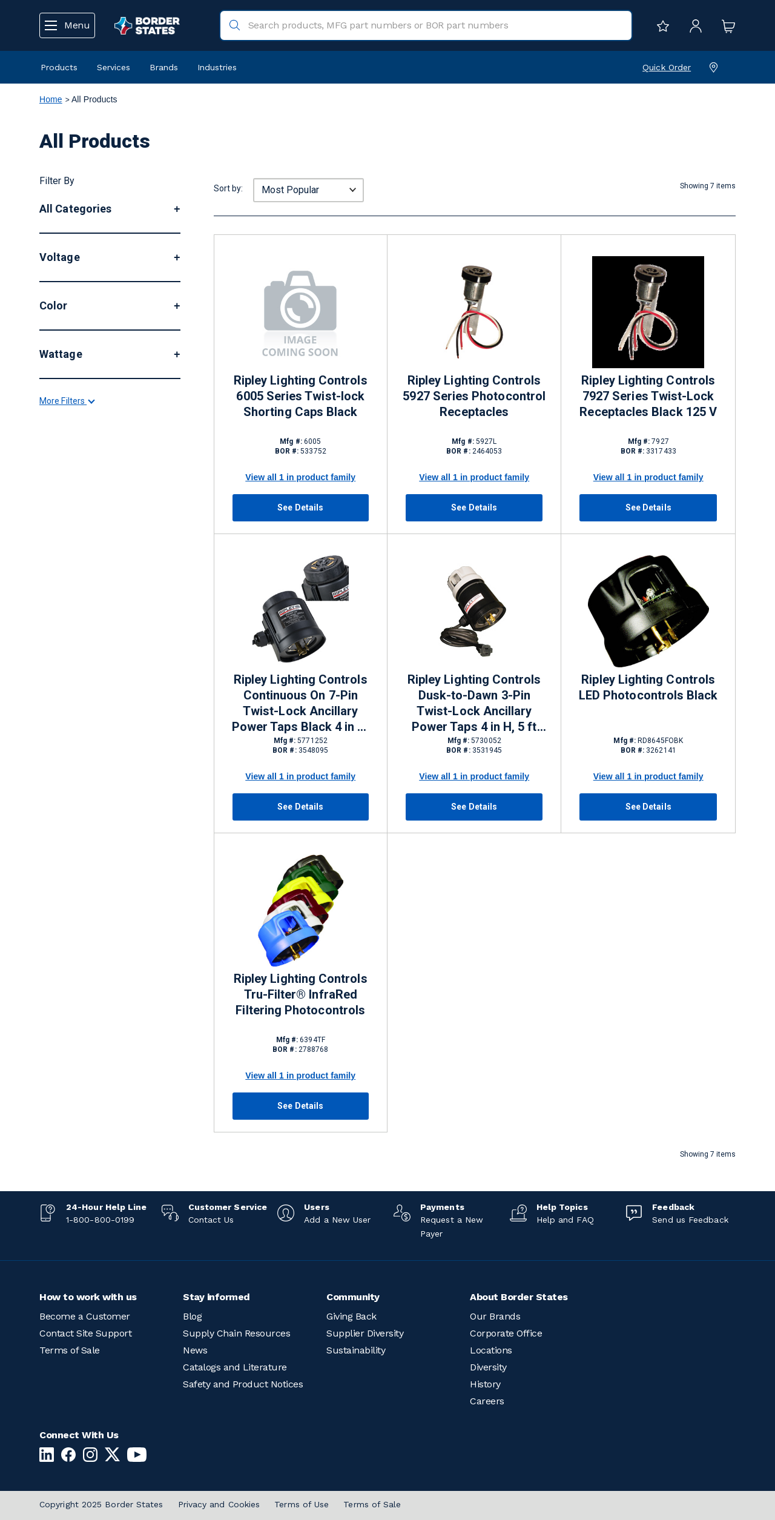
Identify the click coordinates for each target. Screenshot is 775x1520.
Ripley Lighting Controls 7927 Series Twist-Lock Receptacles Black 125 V (648, 396)
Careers (487, 1401)
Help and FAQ (565, 1219)
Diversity (488, 1367)
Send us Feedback (690, 1219)
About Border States (519, 1297)
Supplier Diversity (364, 1333)
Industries (217, 67)
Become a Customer (84, 1316)
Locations (491, 1350)
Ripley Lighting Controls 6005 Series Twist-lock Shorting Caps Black (301, 396)
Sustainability (355, 1350)
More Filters (66, 681)
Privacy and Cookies (219, 1504)
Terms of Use (301, 1504)
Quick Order (666, 67)
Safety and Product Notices (243, 1384)
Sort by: (228, 188)
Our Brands (495, 1316)
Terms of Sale (69, 1350)
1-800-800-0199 (100, 1219)
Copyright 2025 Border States (101, 1504)
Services (113, 67)
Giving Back (351, 1316)
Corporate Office (506, 1333)
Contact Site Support (85, 1333)
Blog (192, 1316)
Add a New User (337, 1219)
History (485, 1384)
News (195, 1350)
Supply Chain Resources (236, 1333)
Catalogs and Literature (235, 1367)
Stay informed (216, 1297)
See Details (300, 507)
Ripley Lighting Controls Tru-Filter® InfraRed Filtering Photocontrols (301, 994)
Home (50, 99)
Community (353, 1297)
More (53, 320)
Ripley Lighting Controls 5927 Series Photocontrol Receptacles (474, 396)
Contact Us (211, 1219)
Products (59, 67)
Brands (164, 67)
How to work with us (88, 1297)
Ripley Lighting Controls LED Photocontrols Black (648, 687)
